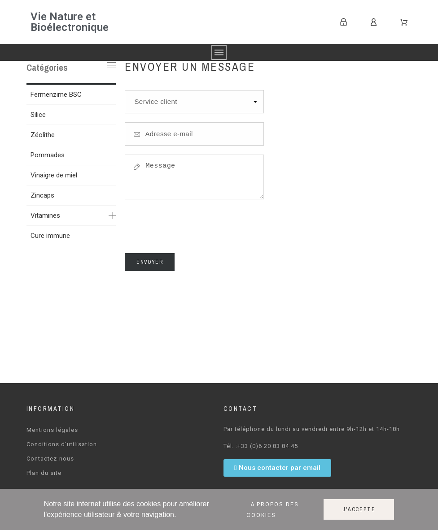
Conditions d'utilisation (61, 444)
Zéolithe (43, 135)
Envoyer (149, 262)
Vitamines (45, 215)
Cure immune (50, 236)
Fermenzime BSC (56, 94)
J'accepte (358, 509)
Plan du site (43, 473)
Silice (38, 115)
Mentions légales (52, 430)
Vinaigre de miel (54, 175)
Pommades (48, 155)
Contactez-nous (50, 458)
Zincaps (42, 195)
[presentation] (193, 228)
